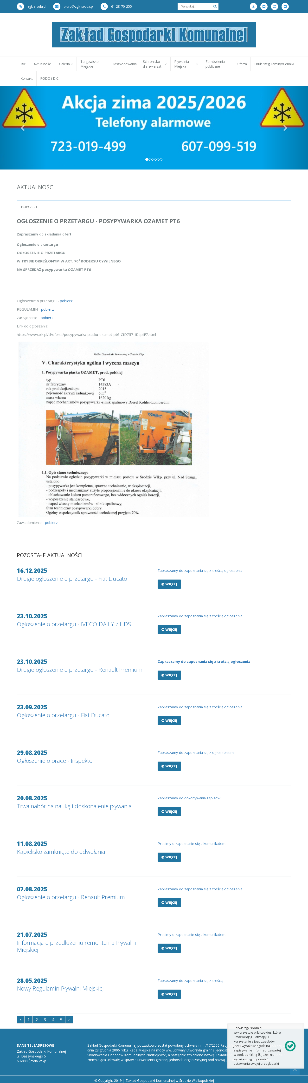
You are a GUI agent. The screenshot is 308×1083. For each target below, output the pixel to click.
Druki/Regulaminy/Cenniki (268, 64)
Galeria (66, 64)
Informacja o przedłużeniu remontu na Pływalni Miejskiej (76, 946)
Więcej (169, 584)
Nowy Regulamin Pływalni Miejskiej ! (62, 988)
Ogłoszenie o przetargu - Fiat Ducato (63, 715)
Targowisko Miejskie (89, 64)
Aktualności (42, 64)
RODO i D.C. (49, 78)
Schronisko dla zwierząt (155, 64)
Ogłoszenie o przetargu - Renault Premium (71, 897)
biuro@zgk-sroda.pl (73, 6)
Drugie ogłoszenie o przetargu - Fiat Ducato (72, 578)
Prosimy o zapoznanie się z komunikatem (192, 843)
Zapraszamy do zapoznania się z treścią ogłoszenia (200, 707)
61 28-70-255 (116, 6)
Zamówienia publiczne (215, 64)
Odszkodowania (124, 64)
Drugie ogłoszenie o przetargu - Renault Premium (79, 669)
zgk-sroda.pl (31, 6)
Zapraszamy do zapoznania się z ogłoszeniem (196, 752)
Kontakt (26, 78)
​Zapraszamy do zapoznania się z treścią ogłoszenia (200, 570)
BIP (23, 64)
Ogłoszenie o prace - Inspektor (56, 760)
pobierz (66, 300)
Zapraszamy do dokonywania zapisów (189, 798)
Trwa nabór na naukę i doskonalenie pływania (74, 806)
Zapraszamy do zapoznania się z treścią (191, 980)
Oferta (242, 64)
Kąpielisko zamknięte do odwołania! (62, 851)
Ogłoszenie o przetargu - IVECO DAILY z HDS (74, 624)
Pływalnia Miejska (186, 64)
